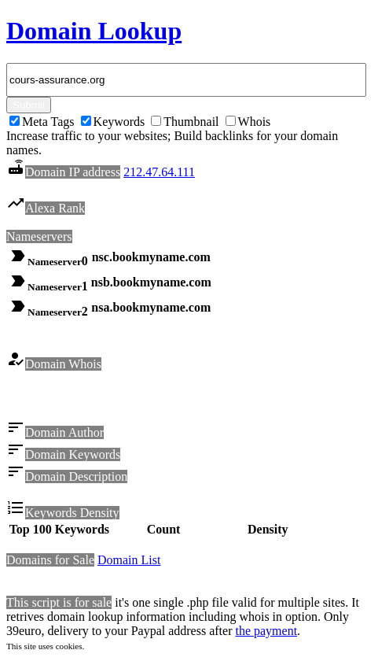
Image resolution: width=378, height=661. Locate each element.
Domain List (128, 562)
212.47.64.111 (159, 172)
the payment (266, 633)
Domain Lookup (94, 31)
